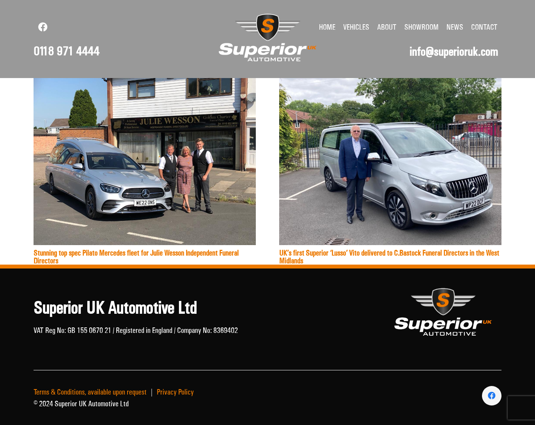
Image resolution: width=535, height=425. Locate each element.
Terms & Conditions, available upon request (90, 392)
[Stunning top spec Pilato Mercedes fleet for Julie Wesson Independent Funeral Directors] (145, 84)
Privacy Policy (175, 392)
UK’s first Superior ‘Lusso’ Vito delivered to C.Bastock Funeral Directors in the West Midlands (389, 256)
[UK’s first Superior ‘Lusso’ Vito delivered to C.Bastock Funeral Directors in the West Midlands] (390, 84)
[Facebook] (43, 27)
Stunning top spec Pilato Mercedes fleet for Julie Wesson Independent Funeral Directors (136, 256)
